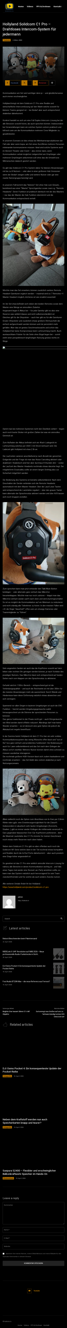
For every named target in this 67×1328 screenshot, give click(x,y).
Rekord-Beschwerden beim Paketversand (20, 938)
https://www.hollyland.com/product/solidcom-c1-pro (26, 887)
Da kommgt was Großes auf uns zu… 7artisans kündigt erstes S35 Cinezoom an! (50, 1014)
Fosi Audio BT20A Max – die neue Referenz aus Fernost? (26, 981)
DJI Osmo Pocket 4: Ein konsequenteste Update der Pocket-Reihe (24, 967)
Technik (7, 40)
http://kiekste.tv (23, 900)
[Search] (61, 919)
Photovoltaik (8, 1178)
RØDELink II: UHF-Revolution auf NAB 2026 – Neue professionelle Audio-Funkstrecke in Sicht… (23, 953)
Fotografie (7, 1076)
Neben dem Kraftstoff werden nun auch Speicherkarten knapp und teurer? (25, 1121)
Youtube (37, 1291)
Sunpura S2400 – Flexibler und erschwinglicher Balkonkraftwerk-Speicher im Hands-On (29, 1172)
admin (20, 897)
